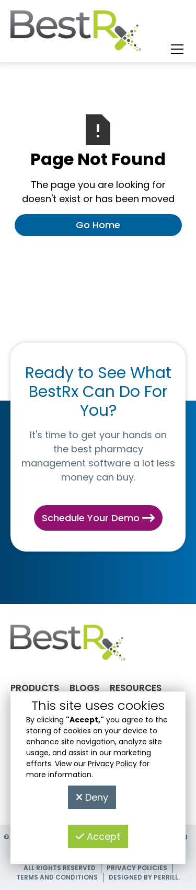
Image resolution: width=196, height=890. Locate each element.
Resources (136, 688)
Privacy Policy (112, 763)
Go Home (98, 224)
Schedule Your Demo (98, 517)
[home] (75, 33)
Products (34, 688)
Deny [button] (92, 797)
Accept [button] (98, 836)
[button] (175, 49)
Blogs (84, 688)
